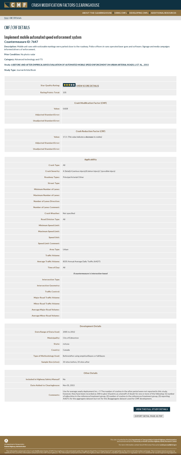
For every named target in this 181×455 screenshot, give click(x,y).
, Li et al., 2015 (80, 65)
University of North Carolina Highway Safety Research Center (155, 441)
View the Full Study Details (152, 409)
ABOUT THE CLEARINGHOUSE (97, 13)
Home (6, 18)
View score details (87, 86)
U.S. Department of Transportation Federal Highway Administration (153, 440)
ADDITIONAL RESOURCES (163, 13)
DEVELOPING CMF (138, 13)
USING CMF (120, 13)
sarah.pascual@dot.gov (168, 445)
